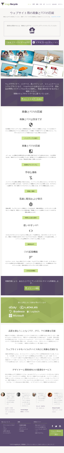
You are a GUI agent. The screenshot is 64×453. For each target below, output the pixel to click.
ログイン (60, 4)
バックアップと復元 (30, 144)
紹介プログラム (39, 439)
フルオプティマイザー (56, 16)
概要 (19, 428)
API (44, 4)
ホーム (29, 4)
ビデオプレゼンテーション (32, 48)
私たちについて (6, 428)
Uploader (54, 4)
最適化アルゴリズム (30, 171)
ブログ (5, 435)
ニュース (48, 4)
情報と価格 (30, 197)
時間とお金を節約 (31, 224)
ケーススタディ (7, 439)
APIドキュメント (23, 435)
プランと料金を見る (56, 438)
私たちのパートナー (40, 431)
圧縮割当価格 (22, 431)
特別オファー (37, 428)
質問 (34, 4)
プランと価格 (32, 294)
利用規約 (23, 450)
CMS (41, 4)
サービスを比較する (40, 433)
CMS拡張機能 (30, 277)
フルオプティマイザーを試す (32, 42)
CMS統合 (21, 437)
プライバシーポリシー (32, 450)
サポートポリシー (42, 450)
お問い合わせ (6, 437)
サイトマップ (51, 450)
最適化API (31, 250)
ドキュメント (22, 433)
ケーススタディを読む (32, 105)
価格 (37, 4)
